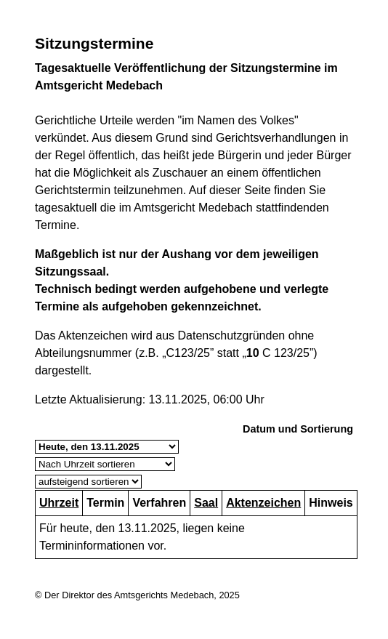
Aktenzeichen (263, 503)
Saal (206, 503)
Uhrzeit (58, 503)
